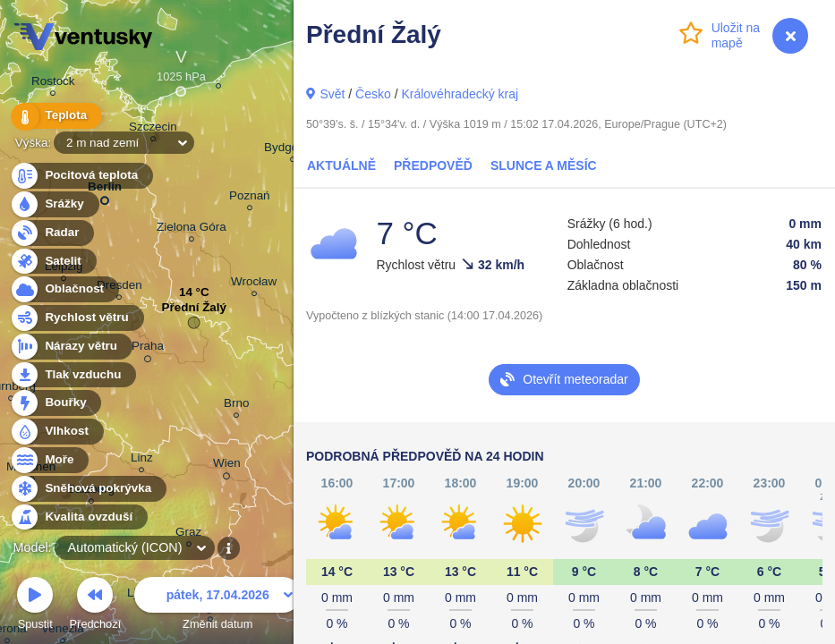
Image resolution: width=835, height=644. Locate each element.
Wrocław (254, 284)
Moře (49, 460)
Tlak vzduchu (73, 375)
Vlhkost (56, 432)
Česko (373, 94)
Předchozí (96, 606)
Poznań (249, 198)
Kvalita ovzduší (78, 517)
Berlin (105, 190)
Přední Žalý (194, 312)
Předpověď (433, 165)
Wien (227, 466)
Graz (188, 534)
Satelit (52, 262)
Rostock (53, 83)
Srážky (54, 204)
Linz (142, 460)
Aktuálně (341, 165)
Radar (52, 233)
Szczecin (153, 129)
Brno (236, 405)
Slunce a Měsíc (543, 165)
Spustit (35, 606)
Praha (148, 349)
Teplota (55, 116)
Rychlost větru (76, 318)
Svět (332, 94)
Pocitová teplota (81, 176)
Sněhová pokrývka (87, 489)
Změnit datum (217, 606)
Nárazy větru (70, 347)
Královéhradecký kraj (459, 94)
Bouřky (55, 403)
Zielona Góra (191, 229)
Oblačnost (64, 289)
